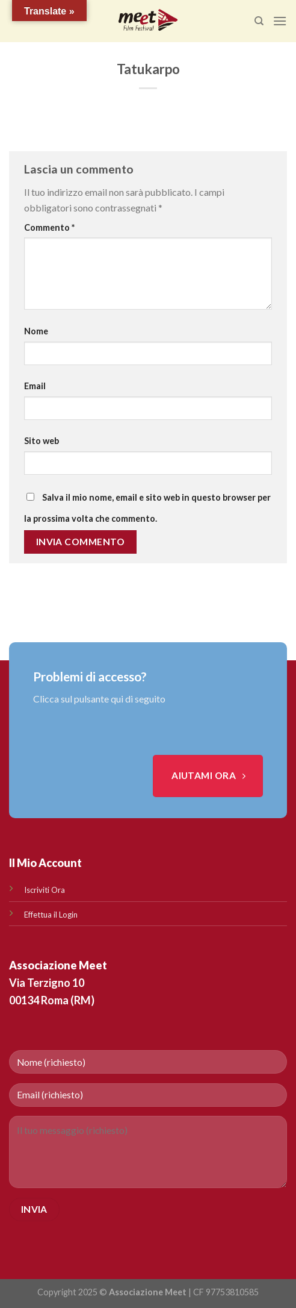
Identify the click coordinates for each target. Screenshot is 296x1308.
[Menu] (280, 21)
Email (35, 386)
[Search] (259, 21)
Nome (36, 331)
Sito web (41, 441)
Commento (49, 227)
